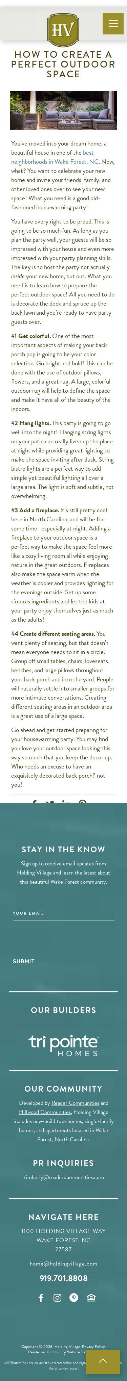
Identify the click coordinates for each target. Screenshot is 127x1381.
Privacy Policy (93, 1347)
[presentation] (64, 940)
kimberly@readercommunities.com (63, 1177)
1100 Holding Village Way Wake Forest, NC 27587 (63, 1240)
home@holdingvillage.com (64, 1263)
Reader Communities (75, 1103)
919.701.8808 (64, 1278)
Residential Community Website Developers (63, 1352)
